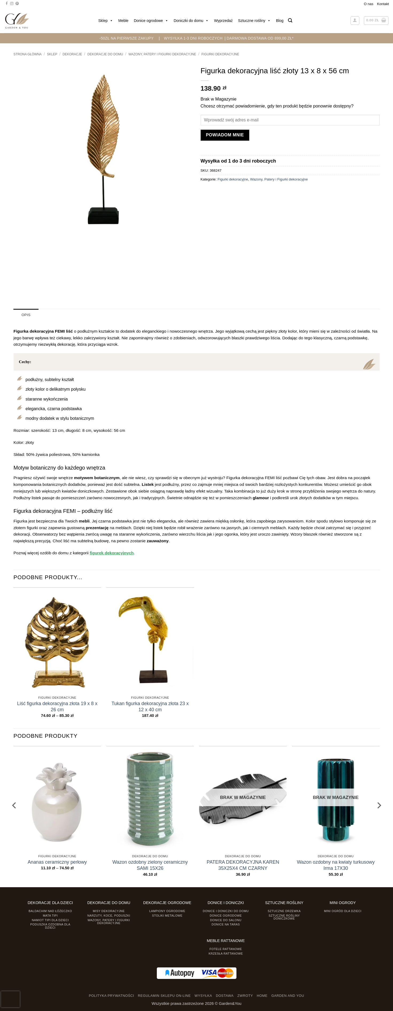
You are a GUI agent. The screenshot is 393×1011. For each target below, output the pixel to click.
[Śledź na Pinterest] (17, 4)
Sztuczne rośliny (254, 20)
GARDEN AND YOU (287, 996)
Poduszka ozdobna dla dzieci (50, 926)
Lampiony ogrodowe (167, 910)
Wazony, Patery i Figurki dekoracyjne (162, 54)
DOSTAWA (225, 996)
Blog (279, 20)
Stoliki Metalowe (167, 915)
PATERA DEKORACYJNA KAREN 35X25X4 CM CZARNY (243, 865)
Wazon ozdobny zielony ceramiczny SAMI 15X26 (150, 865)
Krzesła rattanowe (226, 953)
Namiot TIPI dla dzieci (50, 919)
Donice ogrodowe (151, 20)
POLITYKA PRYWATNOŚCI (111, 996)
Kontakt (383, 4)
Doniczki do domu (191, 20)
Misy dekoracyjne (109, 910)
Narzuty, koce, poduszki (108, 915)
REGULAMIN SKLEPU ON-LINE (164, 996)
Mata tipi (50, 915)
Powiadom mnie (225, 135)
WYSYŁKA (203, 996)
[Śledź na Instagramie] (11, 4)
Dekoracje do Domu (105, 54)
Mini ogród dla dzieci (342, 910)
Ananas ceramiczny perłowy (57, 861)
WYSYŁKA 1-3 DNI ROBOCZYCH (193, 38)
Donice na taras (226, 924)
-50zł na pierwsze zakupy (126, 38)
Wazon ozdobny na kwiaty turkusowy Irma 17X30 (336, 865)
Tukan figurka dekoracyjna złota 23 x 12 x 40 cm (150, 706)
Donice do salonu (226, 919)
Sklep (105, 20)
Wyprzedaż (223, 20)
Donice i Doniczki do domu (226, 910)
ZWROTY (245, 996)
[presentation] (10, 999)
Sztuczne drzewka (284, 910)
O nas (368, 4)
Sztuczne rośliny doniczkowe (284, 917)
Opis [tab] (26, 315)
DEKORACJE (72, 54)
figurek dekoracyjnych (112, 552)
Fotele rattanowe (225, 948)
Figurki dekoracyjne (220, 54)
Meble (123, 20)
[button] (290, 20)
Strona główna (28, 54)
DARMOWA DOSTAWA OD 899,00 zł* (260, 38)
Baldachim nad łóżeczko (50, 910)
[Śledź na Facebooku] (6, 4)
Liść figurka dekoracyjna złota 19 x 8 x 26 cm (57, 706)
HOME (262, 996)
